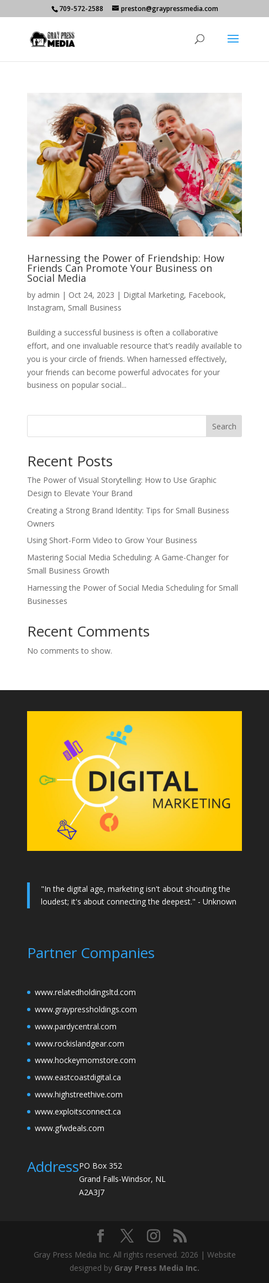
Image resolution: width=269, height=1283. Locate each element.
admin (49, 295)
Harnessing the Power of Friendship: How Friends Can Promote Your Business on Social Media (125, 268)
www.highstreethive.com (79, 1094)
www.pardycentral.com (76, 1026)
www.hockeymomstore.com (85, 1060)
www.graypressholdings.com (86, 1009)
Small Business (95, 307)
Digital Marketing (153, 295)
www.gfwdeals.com (69, 1128)
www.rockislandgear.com (79, 1043)
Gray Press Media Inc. (156, 1268)
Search (224, 426)
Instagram (45, 307)
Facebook (206, 295)
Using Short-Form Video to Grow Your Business (112, 540)
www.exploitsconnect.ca (78, 1111)
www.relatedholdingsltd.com (85, 992)
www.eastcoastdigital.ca (78, 1077)
